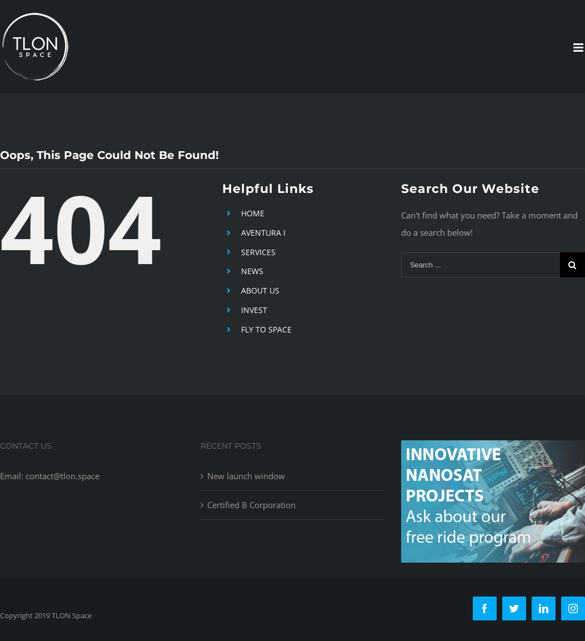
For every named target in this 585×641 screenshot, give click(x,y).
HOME (252, 213)
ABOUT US (260, 290)
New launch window (246, 475)
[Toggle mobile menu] (579, 47)
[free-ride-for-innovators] (493, 448)
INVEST (254, 310)
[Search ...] (480, 264)
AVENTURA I (263, 232)
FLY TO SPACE (266, 329)
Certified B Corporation (251, 504)
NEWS (252, 271)
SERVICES (258, 252)
